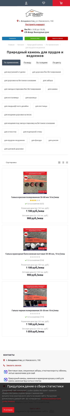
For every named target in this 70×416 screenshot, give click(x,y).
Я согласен (8, 410)
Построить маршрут (35, 24)
